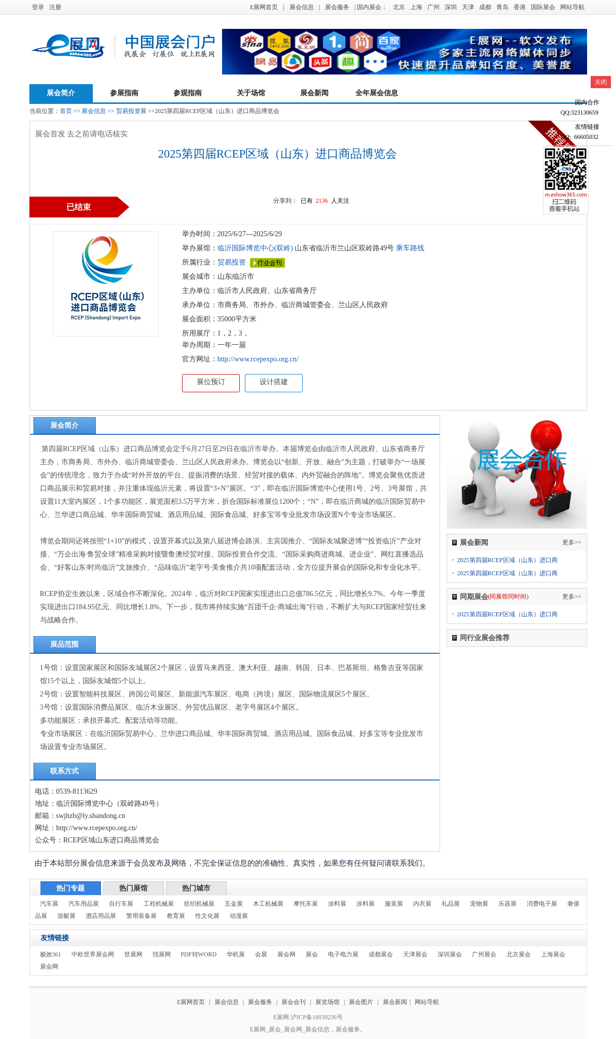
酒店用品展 (101, 915)
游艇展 (66, 915)
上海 (416, 7)
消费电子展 (542, 903)
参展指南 (124, 93)
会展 (261, 954)
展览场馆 (327, 1002)
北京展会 (518, 954)
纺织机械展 (199, 903)
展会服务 (337, 7)
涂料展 (337, 903)
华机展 (236, 954)
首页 (66, 111)
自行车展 (121, 903)
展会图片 (362, 1002)
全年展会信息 (376, 93)
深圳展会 (450, 954)
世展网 (133, 954)
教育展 (176, 915)
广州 (433, 7)
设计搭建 (274, 382)
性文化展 (207, 915)
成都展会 (381, 954)
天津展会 (415, 954)
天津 (468, 7)
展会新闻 (314, 93)
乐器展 (507, 903)
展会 (312, 954)
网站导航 (572, 7)
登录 (38, 7)
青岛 (502, 7)
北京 (399, 7)
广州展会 (484, 954)
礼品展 (451, 903)
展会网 (286, 954)
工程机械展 (158, 903)
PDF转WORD (199, 954)
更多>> (572, 542)
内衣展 (422, 903)
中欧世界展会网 (92, 954)
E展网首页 (264, 7)
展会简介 (61, 93)
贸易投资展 (131, 111)
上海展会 (553, 954)
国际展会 (543, 7)
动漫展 (239, 915)
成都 (485, 7)
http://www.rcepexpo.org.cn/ (258, 359)
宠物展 (479, 903)
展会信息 (301, 7)
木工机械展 (268, 903)
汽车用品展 (83, 903)
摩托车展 (306, 903)
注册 (55, 7)
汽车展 (49, 903)
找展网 (162, 954)
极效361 (50, 954)
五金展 (234, 903)
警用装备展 (141, 915)
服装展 (394, 903)
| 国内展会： (370, 7)
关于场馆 (251, 93)
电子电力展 (343, 954)
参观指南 (187, 93)
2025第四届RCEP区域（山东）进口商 (507, 560)
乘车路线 (409, 248)
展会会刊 (293, 1002)
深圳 (451, 7)
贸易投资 (232, 262)
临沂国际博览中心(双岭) (255, 248)
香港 (520, 7)
